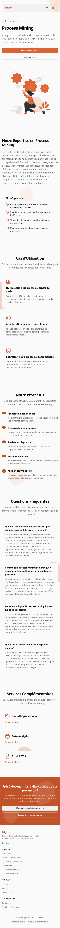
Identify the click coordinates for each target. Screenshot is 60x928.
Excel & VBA (6, 854)
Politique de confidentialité (38, 922)
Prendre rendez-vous (30, 50)
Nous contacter (30, 57)
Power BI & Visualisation (11, 857)
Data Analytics (7, 865)
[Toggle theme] (47, 7)
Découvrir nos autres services (30, 815)
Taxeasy (5, 888)
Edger (5, 832)
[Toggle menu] (53, 8)
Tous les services (11, 21)
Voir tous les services (10, 873)
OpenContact (7, 892)
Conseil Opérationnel (10, 869)
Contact (5, 903)
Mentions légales (18, 922)
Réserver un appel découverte (30, 808)
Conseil (5, 884)
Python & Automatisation (12, 861)
